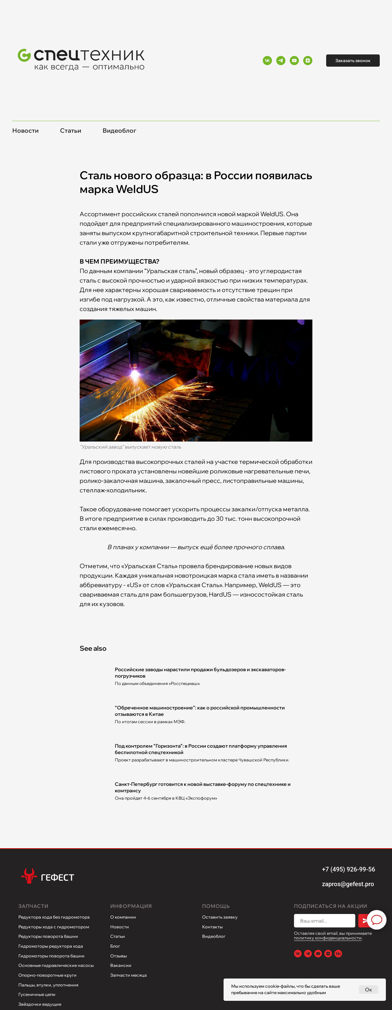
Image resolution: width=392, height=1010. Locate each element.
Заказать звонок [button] (353, 60)
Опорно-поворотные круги (47, 975)
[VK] (267, 60)
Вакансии (120, 965)
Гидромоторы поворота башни (51, 956)
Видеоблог (119, 130)
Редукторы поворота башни (48, 936)
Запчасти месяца (128, 975)
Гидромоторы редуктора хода (50, 946)
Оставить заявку (220, 917)
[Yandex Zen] (307, 60)
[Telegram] (280, 60)
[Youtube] (294, 60)
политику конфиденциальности (328, 938)
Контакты (212, 927)
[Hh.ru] (338, 953)
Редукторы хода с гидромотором (53, 927)
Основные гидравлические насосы (56, 965)
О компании (123, 917)
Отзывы (118, 956)
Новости (25, 130)
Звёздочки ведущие (39, 1004)
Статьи (70, 130)
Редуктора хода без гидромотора (54, 917)
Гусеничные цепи (36, 994)
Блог (115, 946)
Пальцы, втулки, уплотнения (48, 985)
